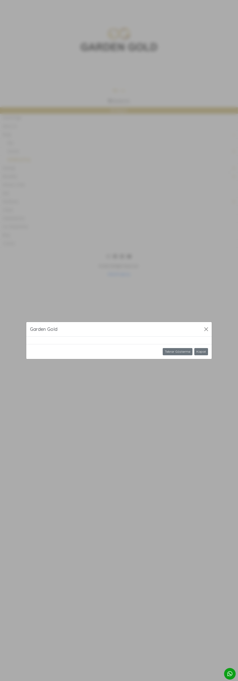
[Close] (206, 329)
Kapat (201, 351)
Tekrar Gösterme (177, 351)
